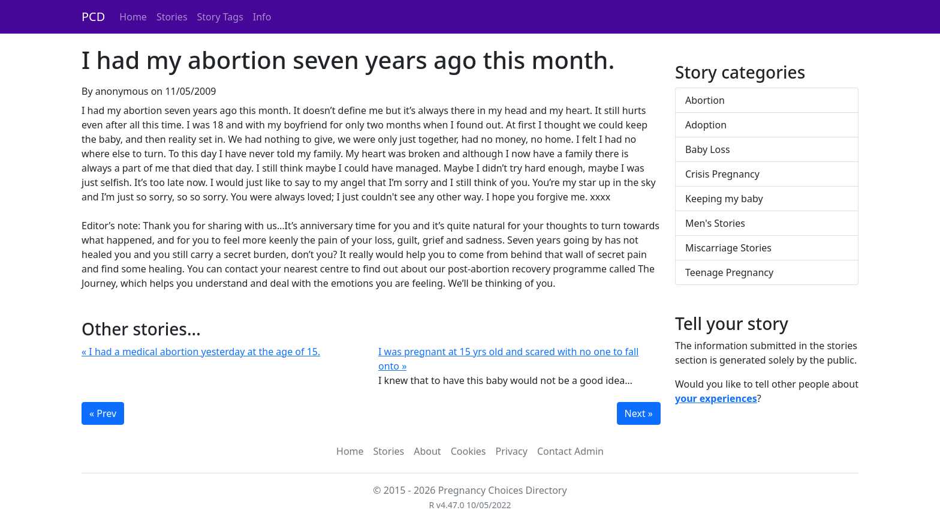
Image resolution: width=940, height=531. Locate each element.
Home (133, 16)
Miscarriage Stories (728, 247)
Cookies (468, 451)
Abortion (705, 100)
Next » (639, 413)
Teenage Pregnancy (729, 272)
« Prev (102, 413)
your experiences (716, 398)
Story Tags (220, 16)
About (427, 451)
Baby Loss (707, 149)
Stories (172, 16)
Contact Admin (570, 451)
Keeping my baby (724, 198)
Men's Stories (715, 223)
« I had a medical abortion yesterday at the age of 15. (201, 351)
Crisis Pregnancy (722, 174)
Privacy (512, 451)
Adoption (706, 124)
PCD (93, 16)
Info (262, 16)
